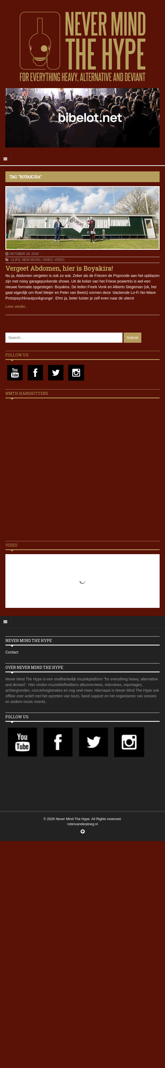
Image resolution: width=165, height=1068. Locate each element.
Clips (15, 260)
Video (47, 260)
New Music (31, 260)
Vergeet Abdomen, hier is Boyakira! (59, 268)
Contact (11, 652)
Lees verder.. (16, 306)
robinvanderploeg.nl (82, 824)
